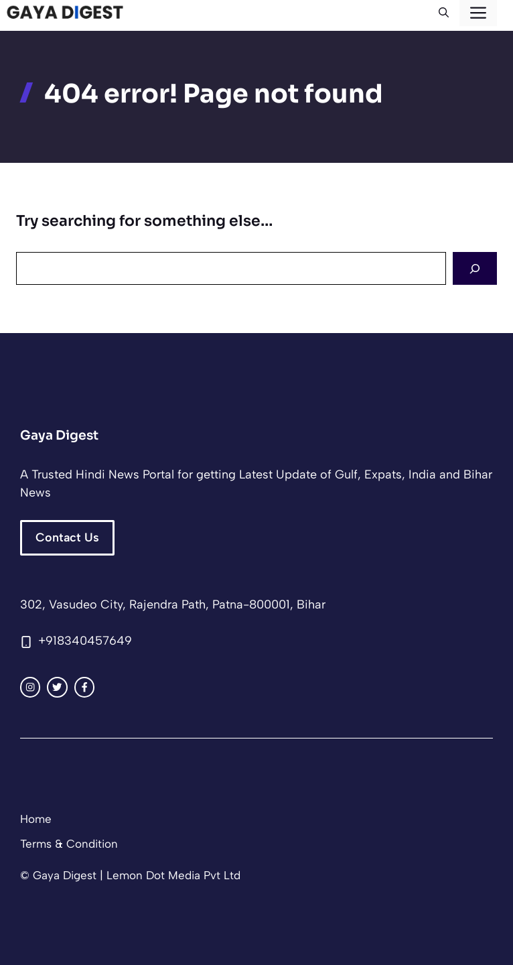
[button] (443, 13)
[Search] (475, 268)
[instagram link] (30, 687)
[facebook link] (84, 687)
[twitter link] (57, 687)
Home (36, 819)
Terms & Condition (69, 843)
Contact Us (67, 537)
